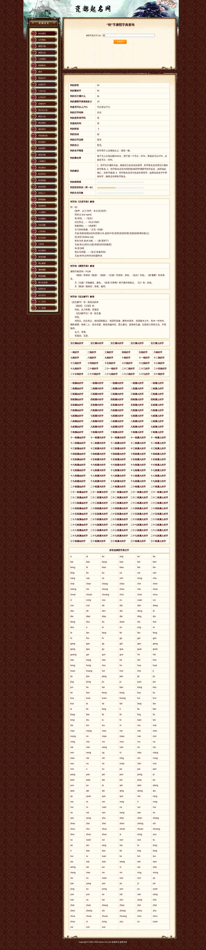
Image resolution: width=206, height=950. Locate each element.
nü (103, 763)
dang (155, 605)
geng (155, 643)
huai (155, 665)
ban (88, 562)
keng (104, 692)
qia (121, 785)
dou (88, 622)
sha (103, 818)
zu (138, 921)
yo (87, 889)
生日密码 (42, 250)
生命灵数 (42, 225)
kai (103, 687)
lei (87, 709)
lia (138, 709)
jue (154, 681)
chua (155, 589)
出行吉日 (42, 295)
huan (72, 671)
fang (104, 632)
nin (103, 758)
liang (72, 714)
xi (120, 867)
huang (89, 671)
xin (121, 872)
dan (139, 605)
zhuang (123, 916)
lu (103, 720)
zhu (154, 910)
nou (72, 763)
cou (103, 600)
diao (104, 616)
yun (88, 894)
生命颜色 (42, 219)
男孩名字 (42, 78)
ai (87, 556)
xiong (155, 872)
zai (121, 894)
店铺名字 (42, 104)
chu (139, 589)
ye (121, 883)
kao (154, 687)
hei (138, 660)
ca (121, 572)
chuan (89, 594)
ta (154, 840)
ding (139, 616)
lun (87, 725)
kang (139, 687)
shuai (122, 829)
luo (103, 725)
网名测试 (42, 123)
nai (71, 747)
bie (138, 567)
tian (88, 850)
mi (87, 736)
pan (154, 769)
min (154, 736)
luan (139, 720)
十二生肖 (42, 302)
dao (72, 611)
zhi (103, 910)
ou (103, 769)
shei (104, 823)
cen (121, 578)
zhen (72, 910)
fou (87, 638)
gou (88, 649)
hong (88, 665)
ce (103, 578)
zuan (155, 921)
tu (87, 856)
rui (121, 807)
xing (139, 872)
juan (139, 681)
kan (121, 687)
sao (139, 812)
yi (138, 883)
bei (138, 562)
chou (122, 589)
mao (104, 731)
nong (155, 758)
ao (138, 556)
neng (88, 752)
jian (88, 676)
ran (138, 796)
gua (121, 649)
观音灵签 (42, 155)
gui (87, 654)
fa (71, 632)
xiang (72, 872)
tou (71, 856)
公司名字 (42, 97)
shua (104, 829)
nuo (154, 763)
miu (88, 741)
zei (103, 899)
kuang (123, 698)
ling (139, 714)
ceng (139, 578)
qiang (155, 785)
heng (72, 665)
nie (87, 758)
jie (138, 676)
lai (103, 703)
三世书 (41, 244)
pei (103, 774)
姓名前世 (42, 187)
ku (154, 692)
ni (120, 752)
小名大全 (42, 91)
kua (72, 698)
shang (156, 818)
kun (154, 698)
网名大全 (42, 116)
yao (103, 883)
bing (72, 572)
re (87, 801)
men (155, 731)
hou (103, 665)
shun (88, 834)
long (72, 720)
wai (87, 861)
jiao (121, 676)
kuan (104, 698)
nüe (139, 763)
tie (121, 850)
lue (154, 720)
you (121, 889)
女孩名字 (42, 84)
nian (139, 752)
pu (87, 785)
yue (72, 894)
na (154, 741)
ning (122, 758)
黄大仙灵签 (43, 282)
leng (104, 709)
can (154, 572)
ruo (154, 807)
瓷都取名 (42, 65)
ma (138, 725)
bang (104, 562)
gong (72, 649)
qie (87, 790)
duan (122, 622)
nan (88, 747)
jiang (104, 676)
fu (103, 638)
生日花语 (42, 238)
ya (154, 878)
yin (154, 883)
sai (87, 812)
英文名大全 (43, 110)
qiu (154, 790)
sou (154, 834)
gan (154, 638)
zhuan (105, 916)
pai (138, 769)
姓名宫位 (42, 174)
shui (72, 834)
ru (87, 807)
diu (154, 616)
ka (87, 687)
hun (121, 671)
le (71, 709)
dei (121, 611)
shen (122, 823)
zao (72, 899)
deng (139, 611)
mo (103, 741)
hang (88, 660)
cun (72, 605)
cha (154, 578)
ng (103, 752)
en (121, 627)
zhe (139, 905)
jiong (88, 681)
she (88, 823)
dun (154, 622)
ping (139, 780)
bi (87, 567)
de (87, 611)
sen (72, 818)
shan (139, 818)
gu (103, 649)
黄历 (40, 72)
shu (88, 829)
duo (72, 627)
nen (72, 752)
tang (104, 845)
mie (139, 736)
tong (155, 850)
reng (122, 801)
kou (139, 692)
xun (139, 878)
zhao (122, 905)
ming (72, 741)
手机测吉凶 (43, 136)
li (120, 709)
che (139, 583)
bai (71, 562)
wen (155, 861)
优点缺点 (42, 167)
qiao (72, 790)
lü (120, 720)
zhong (123, 910)
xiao (88, 872)
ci (71, 600)
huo (139, 671)
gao (88, 643)
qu (71, 796)
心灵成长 (42, 231)
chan (88, 583)
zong (104, 921)
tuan (104, 856)
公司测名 (42, 40)
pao (88, 774)
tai (71, 845)
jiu (103, 681)
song (139, 834)
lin (121, 714)
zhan (88, 905)
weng (72, 867)
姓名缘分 (42, 142)
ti (70, 850)
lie (103, 714)
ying (72, 889)
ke (71, 692)
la (87, 703)
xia (138, 867)
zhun (155, 916)
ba (154, 556)
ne (138, 747)
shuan (140, 829)
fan (87, 632)
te (138, 845)
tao (121, 845)
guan (155, 649)
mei (139, 731)
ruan (104, 807)
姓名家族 (42, 180)
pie (103, 780)
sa (71, 812)
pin (121, 780)
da (103, 605)
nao (121, 747)
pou (72, 785)
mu (138, 741)
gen (139, 643)
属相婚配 (42, 270)
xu (87, 878)
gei (121, 643)
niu (138, 758)
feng (155, 632)
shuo (104, 834)
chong (105, 589)
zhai (72, 905)
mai (154, 725)
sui (103, 840)
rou (71, 807)
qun (121, 796)
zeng (139, 899)
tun (138, 856)
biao (122, 567)
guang (73, 654)
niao (72, 758)
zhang (105, 905)
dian (88, 616)
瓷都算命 (43, 23)
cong (88, 600)
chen (155, 583)
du (103, 622)
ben (154, 562)
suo (139, 840)
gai (138, 638)
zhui (139, 916)
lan (121, 703)
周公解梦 (42, 263)
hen (154, 660)
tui (121, 856)
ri (138, 801)
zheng (89, 910)
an (103, 556)
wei (139, 861)
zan (139, 894)
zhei (155, 905)
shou (72, 829)
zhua (72, 916)
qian (139, 785)
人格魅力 (42, 161)
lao (154, 703)
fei (121, 632)
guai (139, 649)
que (103, 796)
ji (153, 671)
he (121, 660)
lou (87, 720)
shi (154, 823)
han (72, 660)
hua (139, 665)
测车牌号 (42, 129)
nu (87, 763)
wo (87, 867)
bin (154, 567)
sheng (140, 823)
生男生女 (42, 289)
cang (72, 578)
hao (103, 660)
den (103, 611)
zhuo (72, 921)
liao (88, 714)
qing (122, 790)
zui (71, 927)
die (121, 616)
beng (72, 567)
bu (103, 572)
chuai (72, 594)
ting (139, 850)
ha (138, 654)
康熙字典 (42, 46)
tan (87, 845)
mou (122, 741)
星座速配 (42, 276)
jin (154, 676)
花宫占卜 (42, 193)
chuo (155, 594)
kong (122, 692)
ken (88, 692)
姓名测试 (42, 33)
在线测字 (42, 148)
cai (138, 572)
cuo (88, 605)
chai (72, 583)
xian (155, 867)
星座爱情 (42, 206)
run (138, 807)
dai (121, 605)
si (120, 834)
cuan (139, 600)
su (71, 840)
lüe (71, 725)
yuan (155, 889)
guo (121, 654)
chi (87, 589)
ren (103, 801)
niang (155, 752)
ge (103, 643)
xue (121, 878)
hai (154, 654)
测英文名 (42, 53)
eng (139, 627)
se (154, 812)
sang (122, 812)
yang (88, 883)
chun (139, 594)
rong (155, 801)
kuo (72, 703)
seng (88, 818)
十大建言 (42, 212)
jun (71, 687)
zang (155, 894)
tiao (103, 850)
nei (154, 747)
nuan (122, 763)
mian (104, 736)
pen (121, 774)
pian (72, 780)
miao (122, 736)
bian (104, 567)
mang (89, 731)
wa (71, 861)
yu (138, 889)
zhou (139, 910)
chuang (105, 594)
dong (72, 622)
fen (138, 632)
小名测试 (42, 59)
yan (72, 883)
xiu (71, 878)
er (154, 627)
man (72, 731)
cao (88, 578)
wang (122, 861)
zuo (103, 927)
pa (121, 769)
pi (153, 774)
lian (154, 709)
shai (122, 818)
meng (73, 736)
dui (138, 622)
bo (87, 572)
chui (122, 594)
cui (154, 600)
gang (72, 643)
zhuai (88, 916)
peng (139, 774)
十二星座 (42, 308)
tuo (154, 856)
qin (103, 790)
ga (121, 638)
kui (138, 698)
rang (155, 796)
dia (71, 616)
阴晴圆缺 (42, 199)
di (153, 611)
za (103, 894)
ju (120, 681)
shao (72, 823)
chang (105, 583)
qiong (140, 790)
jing (72, 681)
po (154, 780)
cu (121, 600)
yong (104, 889)
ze (87, 899)
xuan (104, 878)
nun (72, 769)
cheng (73, 589)
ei (103, 627)
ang (121, 556)
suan (88, 840)
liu (154, 714)
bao (121, 562)
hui (103, 671)
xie (103, 872)
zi (87, 921)
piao (88, 780)
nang (104, 747)
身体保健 (42, 257)
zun (88, 927)
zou (121, 921)
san (103, 812)
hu (121, 665)
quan (88, 796)
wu (103, 867)
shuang (156, 829)
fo (71, 638)
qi (103, 785)
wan (104, 861)
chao (122, 583)
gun (103, 654)
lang (139, 703)
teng (155, 845)
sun (121, 840)
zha (154, 899)
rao (71, 801)
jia (71, 676)
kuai (88, 698)
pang (72, 774)
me (121, 731)
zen (121, 899)
